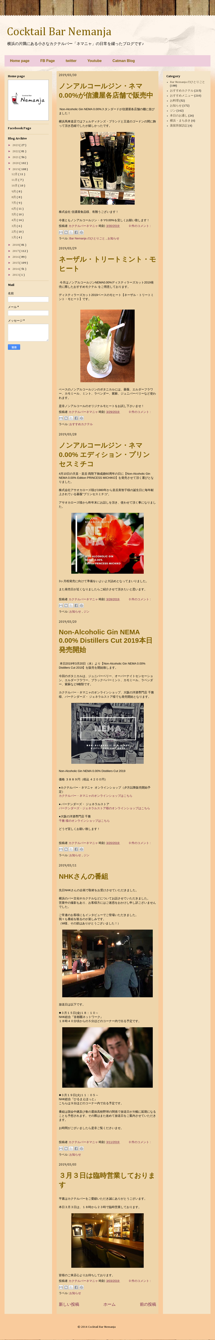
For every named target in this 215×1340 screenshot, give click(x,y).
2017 (15, 251)
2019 (15, 169)
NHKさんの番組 (83, 876)
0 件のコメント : (140, 226)
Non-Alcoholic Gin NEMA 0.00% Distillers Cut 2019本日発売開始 (106, 640)
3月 (14, 226)
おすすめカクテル (81, 424)
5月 (14, 214)
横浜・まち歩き (180, 120)
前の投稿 (148, 1304)
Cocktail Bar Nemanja (59, 32)
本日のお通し (179, 115)
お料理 (174, 100)
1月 (14, 237)
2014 (15, 269)
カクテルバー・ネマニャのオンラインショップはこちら (95, 795)
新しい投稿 (69, 1304)
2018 (15, 244)
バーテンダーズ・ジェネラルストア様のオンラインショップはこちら (104, 808)
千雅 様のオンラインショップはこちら (84, 820)
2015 (15, 262)
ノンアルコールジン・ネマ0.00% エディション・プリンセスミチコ (104, 455)
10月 (15, 185)
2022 (15, 151)
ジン (86, 611)
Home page (19, 61)
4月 (14, 220)
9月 (14, 191)
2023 (15, 145)
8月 (14, 197)
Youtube (94, 61)
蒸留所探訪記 (179, 125)
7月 (14, 202)
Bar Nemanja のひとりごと (87, 238)
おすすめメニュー (182, 95)
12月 (15, 174)
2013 (15, 274)
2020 (15, 163)
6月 (14, 208)
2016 (15, 257)
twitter (71, 61)
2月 (14, 231)
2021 (15, 157)
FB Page (47, 61)
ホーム (109, 1304)
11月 (15, 180)
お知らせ (113, 238)
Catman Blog (123, 61)
